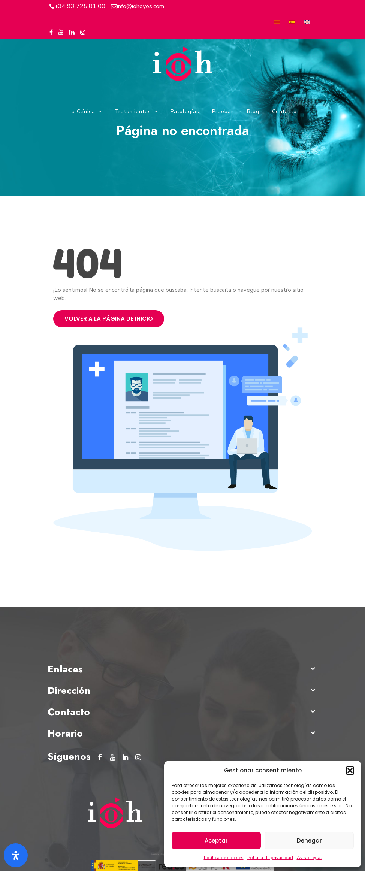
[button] (350, 770)
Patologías (185, 111)
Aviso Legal (309, 858)
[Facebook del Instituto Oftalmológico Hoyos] (51, 32)
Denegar (309, 840)
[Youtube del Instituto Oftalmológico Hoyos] (61, 32)
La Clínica (82, 111)
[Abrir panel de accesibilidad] (16, 855)
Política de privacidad (270, 858)
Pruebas (223, 111)
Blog (253, 111)
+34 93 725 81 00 (79, 6)
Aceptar (216, 840)
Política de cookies (224, 858)
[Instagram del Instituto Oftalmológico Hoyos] (82, 32)
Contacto (284, 111)
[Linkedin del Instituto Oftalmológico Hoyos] (72, 32)
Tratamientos (133, 111)
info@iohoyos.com (140, 6)
